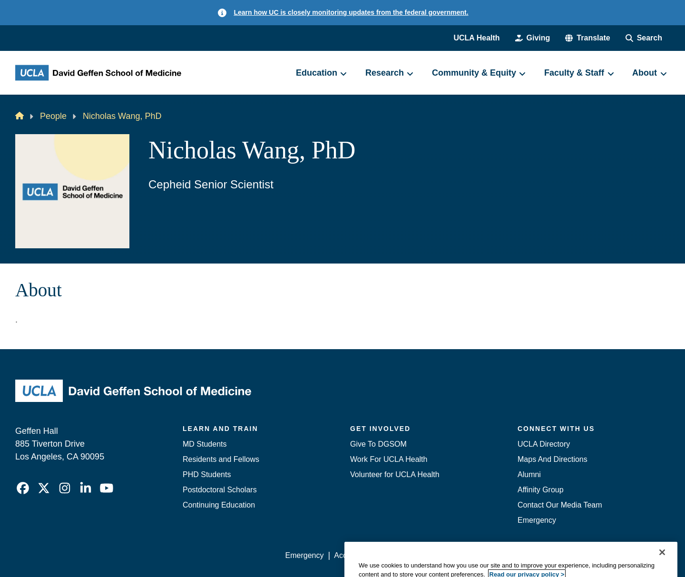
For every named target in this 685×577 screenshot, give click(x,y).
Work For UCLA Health (388, 459)
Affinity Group (541, 490)
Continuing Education (219, 505)
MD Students (204, 444)
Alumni (529, 474)
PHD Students (207, 474)
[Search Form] (644, 38)
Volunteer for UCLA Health (395, 474)
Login (579, 555)
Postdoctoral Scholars (220, 490)
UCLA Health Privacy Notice (513, 555)
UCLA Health (476, 38)
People (53, 116)
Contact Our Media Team (560, 505)
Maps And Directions (552, 459)
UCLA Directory (544, 444)
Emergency (537, 520)
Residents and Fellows (221, 459)
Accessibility (354, 555)
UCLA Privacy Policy (420, 555)
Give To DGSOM (378, 444)
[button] (587, 38)
